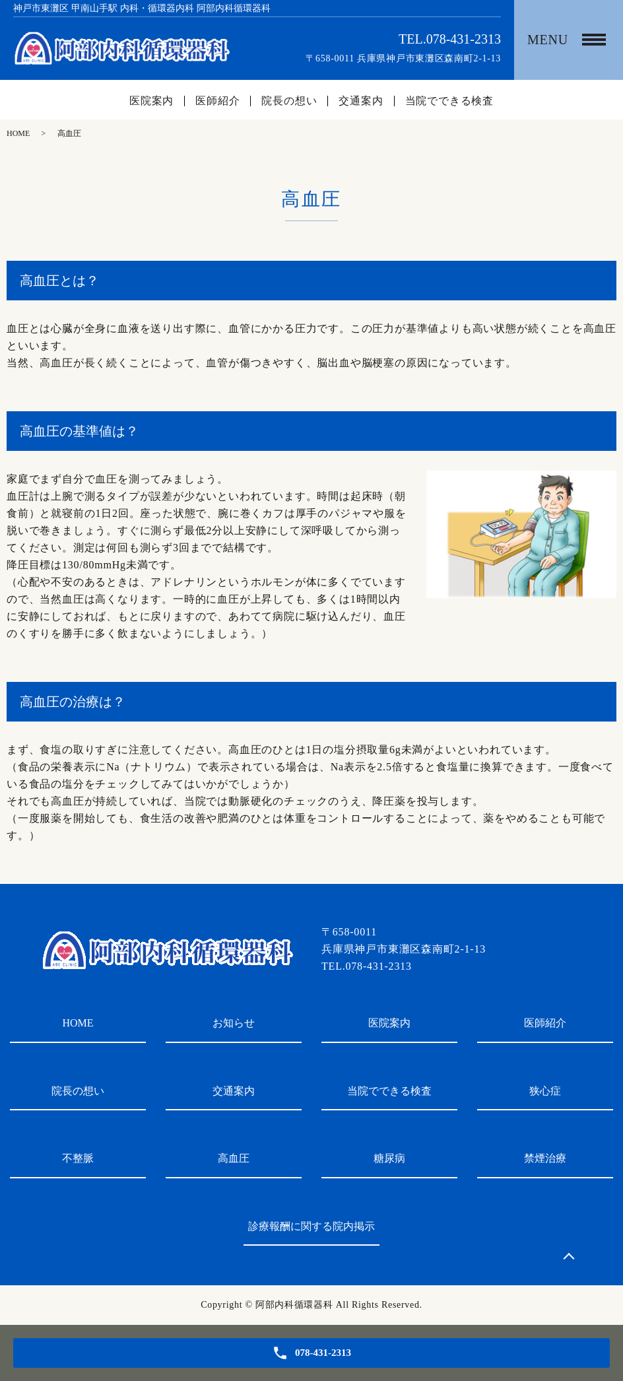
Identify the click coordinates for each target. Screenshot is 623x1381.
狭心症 (545, 1090)
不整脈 (78, 1158)
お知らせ (234, 1022)
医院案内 (151, 101)
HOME (18, 133)
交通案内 (361, 101)
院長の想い (289, 101)
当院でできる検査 (449, 101)
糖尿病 (389, 1158)
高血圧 (233, 1158)
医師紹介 (217, 101)
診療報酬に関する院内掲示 (311, 1226)
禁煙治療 (545, 1158)
